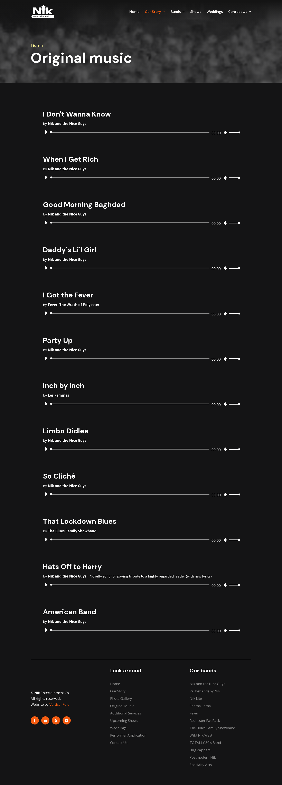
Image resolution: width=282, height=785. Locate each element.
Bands (175, 12)
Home (134, 12)
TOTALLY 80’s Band (205, 742)
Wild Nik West (201, 735)
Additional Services (125, 713)
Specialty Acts (201, 764)
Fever (194, 713)
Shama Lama (200, 705)
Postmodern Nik (203, 757)
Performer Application (128, 735)
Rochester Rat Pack (205, 720)
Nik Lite (196, 698)
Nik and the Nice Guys (207, 683)
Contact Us (237, 12)
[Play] (46, 132)
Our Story (153, 12)
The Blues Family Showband (212, 728)
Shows (195, 12)
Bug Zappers (200, 750)
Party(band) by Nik (205, 691)
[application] (141, 132)
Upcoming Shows (124, 720)
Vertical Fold (59, 704)
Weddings (215, 12)
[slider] (130, 132)
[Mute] (225, 132)
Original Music (122, 705)
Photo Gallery (121, 698)
